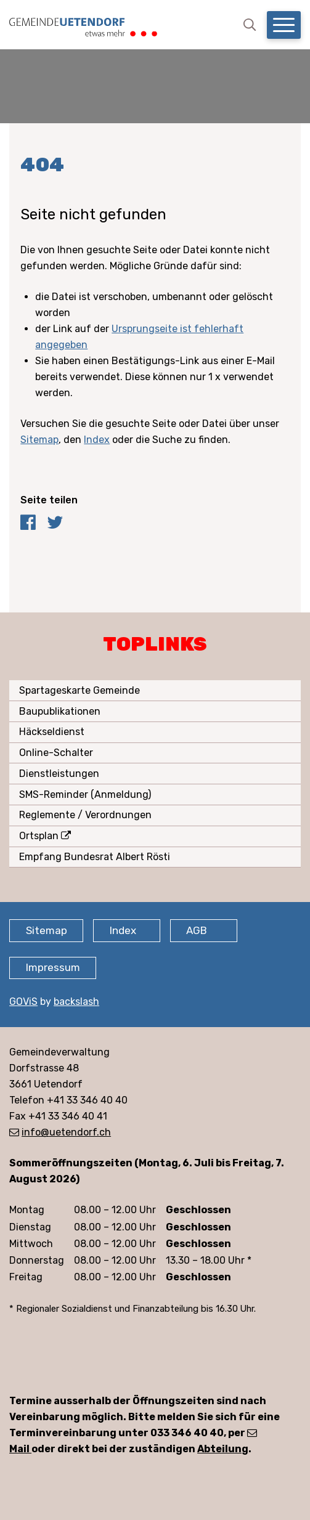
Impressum (53, 967)
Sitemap (39, 439)
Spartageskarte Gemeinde (79, 690)
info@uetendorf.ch (66, 1132)
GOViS (23, 1001)
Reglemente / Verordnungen (85, 815)
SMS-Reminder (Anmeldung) (85, 794)
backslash (76, 1001)
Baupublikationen (59, 711)
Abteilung (222, 1449)
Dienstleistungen (59, 773)
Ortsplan (39, 836)
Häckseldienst (51, 732)
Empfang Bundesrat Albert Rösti (94, 857)
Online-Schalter (56, 752)
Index (97, 439)
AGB (196, 930)
